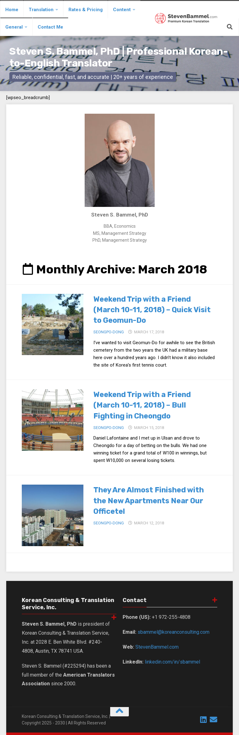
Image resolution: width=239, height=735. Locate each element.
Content (122, 9)
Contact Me (50, 27)
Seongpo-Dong (108, 331)
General (14, 27)
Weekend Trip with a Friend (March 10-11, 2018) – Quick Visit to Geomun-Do (148, 309)
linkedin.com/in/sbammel (172, 661)
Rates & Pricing (85, 9)
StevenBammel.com (157, 646)
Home (11, 9)
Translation (41, 9)
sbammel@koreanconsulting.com (173, 631)
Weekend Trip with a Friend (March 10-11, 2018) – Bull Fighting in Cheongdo (148, 404)
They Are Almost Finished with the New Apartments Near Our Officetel (155, 499)
